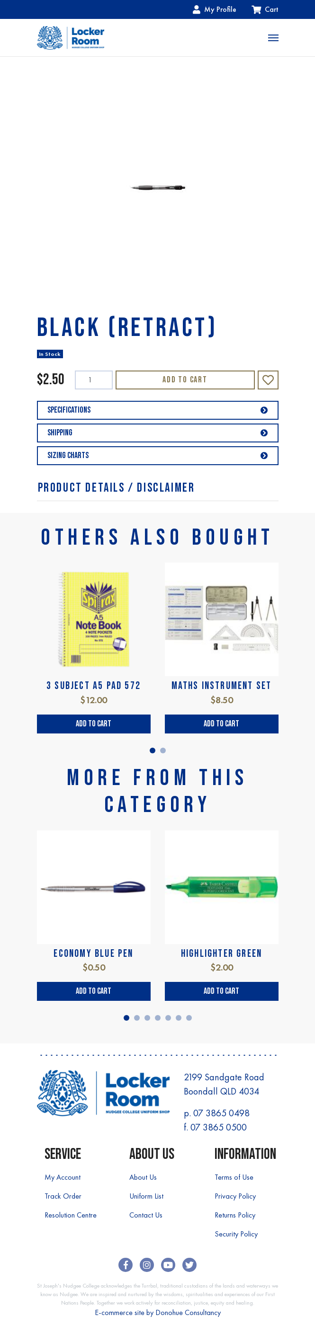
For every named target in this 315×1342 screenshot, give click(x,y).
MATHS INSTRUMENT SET (221, 686)
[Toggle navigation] (273, 37)
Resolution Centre (71, 1214)
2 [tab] (163, 750)
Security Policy (236, 1233)
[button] (268, 380)
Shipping (157, 433)
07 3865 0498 (221, 1113)
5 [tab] (168, 1018)
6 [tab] (178, 1018)
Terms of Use (234, 1177)
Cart (265, 9)
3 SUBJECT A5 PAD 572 (93, 686)
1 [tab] (152, 750)
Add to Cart (184, 380)
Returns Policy (235, 1214)
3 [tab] (147, 1018)
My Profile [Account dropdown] (214, 9)
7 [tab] (189, 1018)
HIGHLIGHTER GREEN (221, 953)
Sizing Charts (157, 455)
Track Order (63, 1196)
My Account (63, 1177)
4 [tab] (158, 1018)
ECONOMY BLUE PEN (93, 953)
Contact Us (145, 1214)
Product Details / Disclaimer (116, 488)
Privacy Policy (235, 1196)
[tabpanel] (94, 648)
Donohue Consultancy (188, 1312)
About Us (143, 1177)
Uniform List (146, 1196)
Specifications (157, 410)
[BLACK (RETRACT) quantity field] (94, 380)
